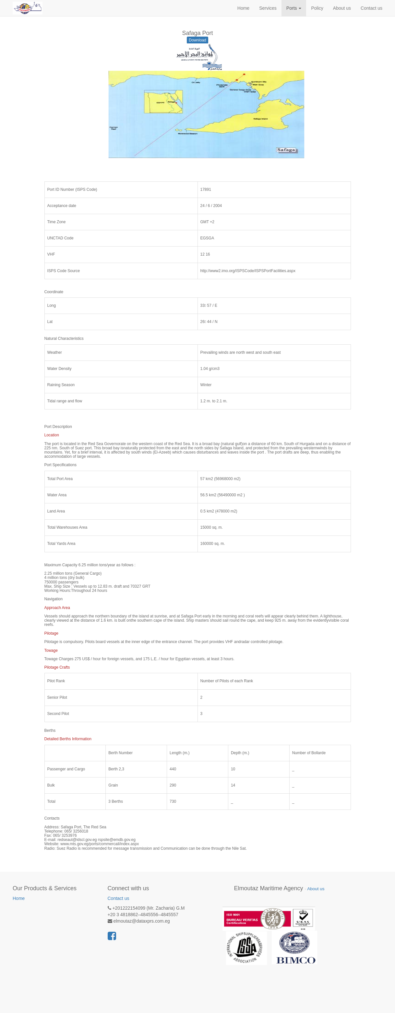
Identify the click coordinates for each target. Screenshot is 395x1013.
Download (197, 40)
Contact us (118, 898)
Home (19, 898)
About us (315, 888)
